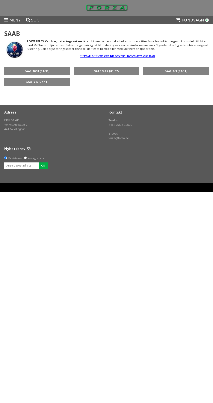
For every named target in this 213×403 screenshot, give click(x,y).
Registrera (15, 158)
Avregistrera (36, 158)
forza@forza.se (119, 138)
